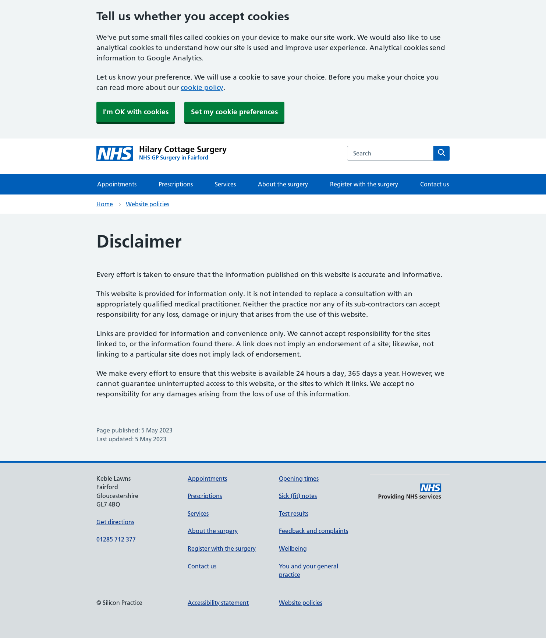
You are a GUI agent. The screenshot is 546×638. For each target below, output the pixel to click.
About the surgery (283, 184)
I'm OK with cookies (136, 112)
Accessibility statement (218, 602)
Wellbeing (293, 548)
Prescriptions (176, 184)
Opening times (299, 478)
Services (225, 184)
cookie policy (202, 87)
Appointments (116, 184)
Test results (293, 513)
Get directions (115, 522)
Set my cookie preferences (234, 112)
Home (104, 204)
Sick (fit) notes (298, 495)
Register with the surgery (364, 184)
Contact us (434, 184)
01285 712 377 (116, 539)
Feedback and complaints (313, 530)
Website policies (147, 204)
